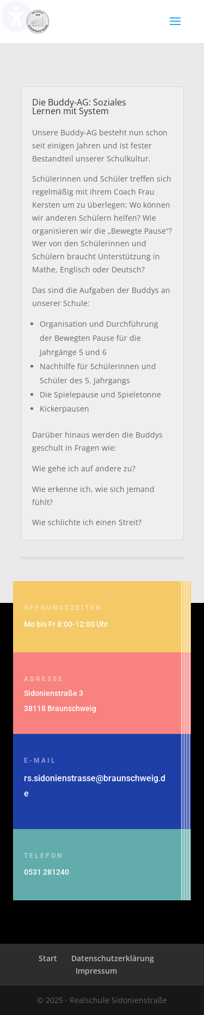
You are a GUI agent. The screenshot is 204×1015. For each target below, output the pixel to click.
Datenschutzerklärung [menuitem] (112, 958)
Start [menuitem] (48, 958)
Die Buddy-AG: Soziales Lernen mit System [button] (79, 106)
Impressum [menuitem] (96, 971)
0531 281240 (46, 872)
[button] (175, 28)
